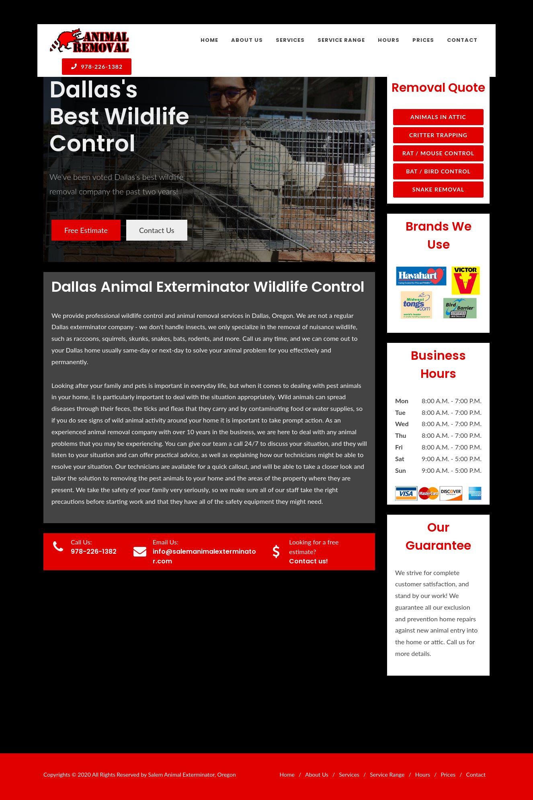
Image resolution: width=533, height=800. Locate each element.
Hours (422, 774)
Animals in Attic (438, 116)
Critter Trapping (438, 135)
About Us (316, 774)
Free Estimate (86, 230)
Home (287, 774)
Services (349, 774)
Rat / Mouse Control (438, 153)
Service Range (387, 774)
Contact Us (156, 230)
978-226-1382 (97, 66)
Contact (476, 774)
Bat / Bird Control (438, 171)
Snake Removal (438, 189)
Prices (448, 774)
